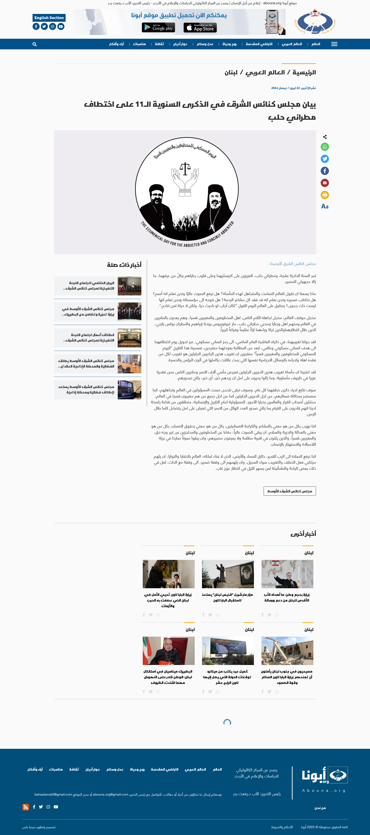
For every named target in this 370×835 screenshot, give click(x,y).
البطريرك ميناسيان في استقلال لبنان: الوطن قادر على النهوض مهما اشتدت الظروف (167, 677)
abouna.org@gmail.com (110, 794)
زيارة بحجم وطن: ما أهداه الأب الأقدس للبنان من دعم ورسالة (287, 597)
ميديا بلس (28, 826)
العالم (315, 44)
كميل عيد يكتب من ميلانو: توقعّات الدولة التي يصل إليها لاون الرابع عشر (227, 677)
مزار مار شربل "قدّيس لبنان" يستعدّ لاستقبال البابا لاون (227, 597)
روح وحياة (230, 44)
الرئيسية (304, 72)
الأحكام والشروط (282, 826)
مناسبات (139, 44)
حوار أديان (180, 44)
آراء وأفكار (116, 44)
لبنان (231, 72)
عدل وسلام (205, 44)
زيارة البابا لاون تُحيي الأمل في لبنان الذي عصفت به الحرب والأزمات (168, 600)
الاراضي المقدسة (259, 44)
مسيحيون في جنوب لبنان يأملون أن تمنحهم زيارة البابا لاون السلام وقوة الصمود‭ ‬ (286, 677)
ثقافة (159, 44)
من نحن (320, 808)
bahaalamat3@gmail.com (53, 794)
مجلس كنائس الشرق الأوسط (289, 491)
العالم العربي (292, 44)
